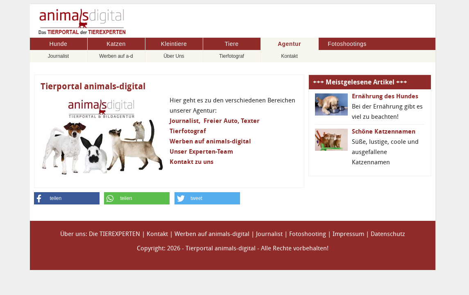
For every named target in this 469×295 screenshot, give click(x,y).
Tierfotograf (231, 56)
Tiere (232, 44)
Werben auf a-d (116, 56)
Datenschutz (388, 234)
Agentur (289, 44)
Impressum (348, 234)
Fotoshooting (307, 234)
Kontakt (289, 56)
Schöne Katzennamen (383, 131)
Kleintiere (174, 44)
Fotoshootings (347, 44)
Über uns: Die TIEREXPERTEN (100, 234)
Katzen (116, 44)
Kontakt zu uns (191, 162)
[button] (67, 198)
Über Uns (173, 56)
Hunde (59, 44)
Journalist (58, 56)
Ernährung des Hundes (385, 96)
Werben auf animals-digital (211, 234)
